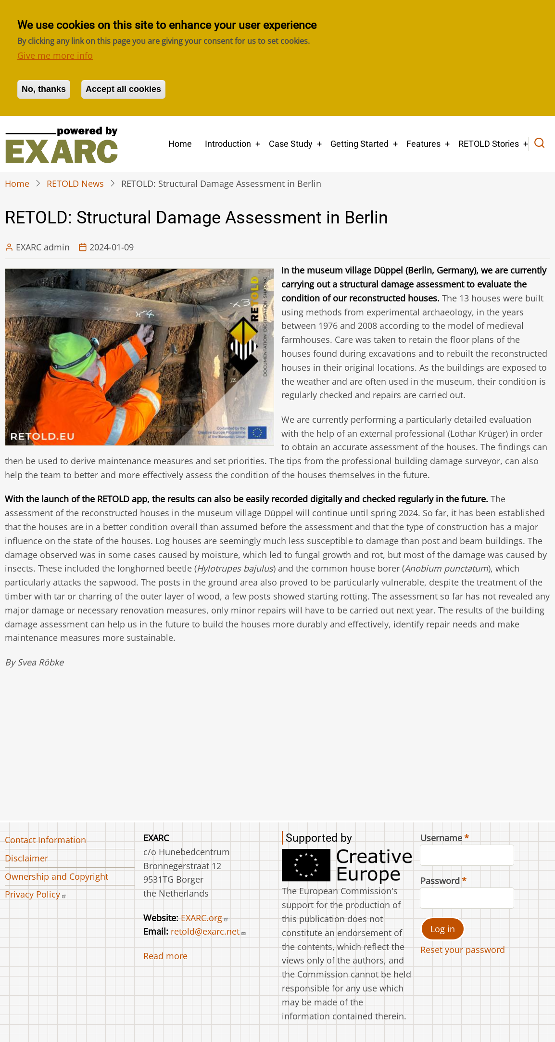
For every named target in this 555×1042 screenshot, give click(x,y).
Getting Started (359, 144)
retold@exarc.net (208, 931)
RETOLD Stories (488, 144)
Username (441, 838)
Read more (165, 956)
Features (423, 144)
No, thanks (44, 89)
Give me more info (55, 55)
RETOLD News (75, 183)
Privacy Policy (36, 894)
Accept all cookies (123, 89)
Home (180, 144)
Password (440, 880)
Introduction (228, 144)
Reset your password (462, 949)
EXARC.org (205, 918)
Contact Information (45, 840)
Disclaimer (26, 858)
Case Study (291, 144)
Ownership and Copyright (56, 876)
